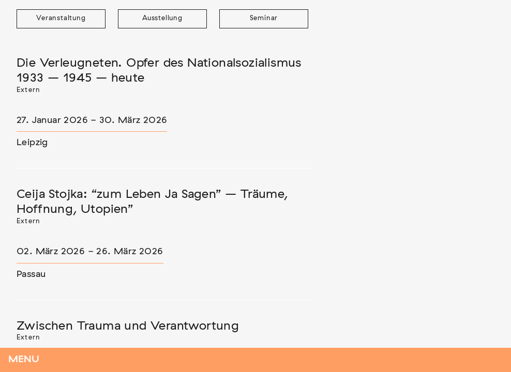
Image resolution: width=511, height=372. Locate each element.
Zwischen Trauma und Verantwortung (128, 326)
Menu (23, 359)
